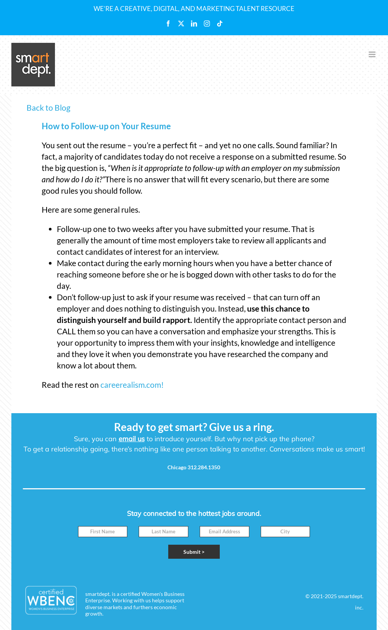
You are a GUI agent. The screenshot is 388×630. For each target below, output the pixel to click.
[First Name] (103, 531)
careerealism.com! (132, 384)
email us (132, 438)
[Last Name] (163, 531)
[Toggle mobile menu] (373, 54)
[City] (285, 531)
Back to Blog (48, 107)
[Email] (224, 531)
